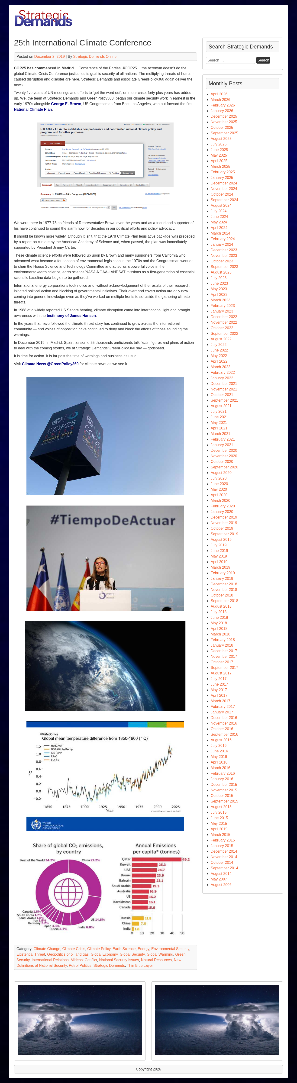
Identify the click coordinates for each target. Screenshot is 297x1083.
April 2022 (219, 361)
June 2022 (219, 350)
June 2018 (219, 617)
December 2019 (224, 517)
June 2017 (219, 684)
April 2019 (219, 562)
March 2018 (220, 634)
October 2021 (222, 395)
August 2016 (221, 740)
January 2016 (222, 779)
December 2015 (224, 784)
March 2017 (220, 701)
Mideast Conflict (84, 960)
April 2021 (219, 428)
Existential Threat (30, 954)
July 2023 (219, 278)
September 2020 (224, 467)
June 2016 (219, 751)
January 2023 (222, 311)
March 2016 (220, 768)
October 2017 (222, 662)
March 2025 (220, 166)
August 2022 (221, 339)
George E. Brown (66, 104)
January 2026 (222, 111)
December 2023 (224, 250)
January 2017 (222, 712)
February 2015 (223, 840)
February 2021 (223, 439)
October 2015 (222, 796)
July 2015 (219, 812)
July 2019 (219, 545)
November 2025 (224, 122)
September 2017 (224, 668)
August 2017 (221, 673)
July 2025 (219, 144)
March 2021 (220, 434)
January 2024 (222, 244)
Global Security (132, 954)
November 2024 (224, 189)
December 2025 (224, 116)
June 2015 (219, 818)
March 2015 (220, 835)
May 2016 (219, 757)
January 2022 (222, 378)
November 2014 (224, 857)
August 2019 (221, 540)
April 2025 (219, 161)
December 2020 (224, 450)
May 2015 (219, 823)
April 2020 (219, 495)
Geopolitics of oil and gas (68, 954)
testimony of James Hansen (71, 316)
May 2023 (219, 289)
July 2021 (219, 411)
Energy (143, 949)
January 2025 (222, 178)
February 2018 (223, 640)
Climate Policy (98, 949)
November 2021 (224, 389)
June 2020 (219, 484)
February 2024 (223, 239)
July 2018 (219, 612)
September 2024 (224, 200)
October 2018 (222, 595)
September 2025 (224, 133)
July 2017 (219, 679)
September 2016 (224, 734)
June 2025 (219, 150)
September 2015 (224, 801)
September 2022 (224, 333)
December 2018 (224, 584)
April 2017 (219, 695)
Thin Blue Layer (140, 965)
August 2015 (221, 807)
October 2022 (222, 328)
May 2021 (219, 423)
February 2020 (223, 506)
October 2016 (222, 729)
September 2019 (224, 534)
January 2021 (222, 445)
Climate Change (47, 949)
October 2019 (222, 528)
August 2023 (221, 272)
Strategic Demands (109, 965)
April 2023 (219, 295)
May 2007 (219, 879)
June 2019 (219, 551)
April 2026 (219, 94)
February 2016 (223, 773)
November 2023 (224, 256)
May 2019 (219, 556)
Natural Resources (156, 960)
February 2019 (223, 573)
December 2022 (224, 317)
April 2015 (219, 829)
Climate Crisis (73, 949)
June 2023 (219, 283)
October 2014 (222, 862)
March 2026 (220, 100)
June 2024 (219, 217)
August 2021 (221, 406)
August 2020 (221, 473)
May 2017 (219, 690)
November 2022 (224, 322)
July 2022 (219, 345)
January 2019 (222, 578)
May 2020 (219, 489)
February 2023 (223, 306)
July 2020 (219, 478)
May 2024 (219, 222)
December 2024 (224, 183)
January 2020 (222, 512)
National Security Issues (119, 960)
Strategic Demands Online (94, 56)
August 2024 (221, 205)
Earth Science (124, 949)
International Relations (50, 960)
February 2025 (223, 172)
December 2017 (224, 651)
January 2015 (222, 846)
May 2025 (219, 155)
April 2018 (219, 629)
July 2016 (219, 746)
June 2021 (219, 417)
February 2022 (223, 372)
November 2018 (224, 590)
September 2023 (224, 267)
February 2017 (223, 707)
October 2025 (222, 127)
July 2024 (219, 211)
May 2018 (219, 623)
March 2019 (220, 567)
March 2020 (220, 501)
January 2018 (222, 645)
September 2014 (224, 868)
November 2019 (224, 523)
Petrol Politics (80, 965)
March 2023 (220, 300)
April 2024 (219, 228)
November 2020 (224, 456)
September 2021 (224, 400)
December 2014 (224, 851)
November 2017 (224, 656)
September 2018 (224, 601)
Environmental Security (170, 949)
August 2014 (221, 874)
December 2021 (224, 384)
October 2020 (222, 462)
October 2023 (222, 261)
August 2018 (221, 606)
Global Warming (160, 954)
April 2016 (219, 762)
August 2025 (221, 139)
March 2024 (220, 233)
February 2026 (223, 105)
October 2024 (222, 194)
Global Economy (104, 954)
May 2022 (219, 356)
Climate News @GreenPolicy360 (50, 364)
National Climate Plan (33, 109)
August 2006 (221, 885)
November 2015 (224, 790)
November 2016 (224, 723)
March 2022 (220, 367)
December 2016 (224, 718)
